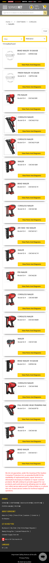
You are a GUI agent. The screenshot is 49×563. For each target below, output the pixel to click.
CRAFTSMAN (21, 22)
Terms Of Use (18, 515)
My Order (14, 528)
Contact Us (35, 515)
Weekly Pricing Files (8, 531)
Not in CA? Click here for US (13, 539)
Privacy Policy (24, 558)
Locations (26, 515)
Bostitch (37, 503)
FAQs (10, 515)
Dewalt (4, 503)
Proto (16, 506)
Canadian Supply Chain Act (10, 535)
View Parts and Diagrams (31, 65)
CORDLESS (32, 22)
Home (8, 22)
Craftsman (14, 503)
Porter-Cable (6, 506)
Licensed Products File (22, 531)
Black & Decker (26, 503)
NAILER (21, 161)
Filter (45, 31)
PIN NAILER (22, 95)
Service (15, 7)
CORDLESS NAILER (26, 117)
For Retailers (5, 519)
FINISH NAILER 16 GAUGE (28, 73)
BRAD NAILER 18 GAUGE (27, 50)
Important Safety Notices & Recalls (23, 554)
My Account (5, 528)
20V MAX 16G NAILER (27, 228)
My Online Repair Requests (26, 528)
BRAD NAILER (23, 183)
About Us (4, 515)
